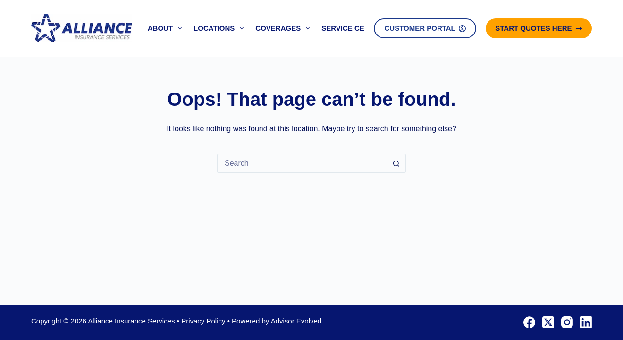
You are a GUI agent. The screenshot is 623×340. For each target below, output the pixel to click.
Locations (220, 28)
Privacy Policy (203, 321)
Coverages (284, 28)
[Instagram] (567, 322)
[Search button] (396, 163)
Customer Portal (425, 28)
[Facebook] (529, 322)
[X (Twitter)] (548, 322)
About (166, 28)
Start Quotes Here (538, 28)
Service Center (352, 28)
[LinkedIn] (586, 322)
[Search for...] (302, 163)
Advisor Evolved (296, 321)
